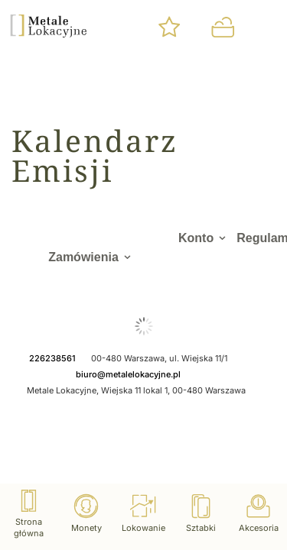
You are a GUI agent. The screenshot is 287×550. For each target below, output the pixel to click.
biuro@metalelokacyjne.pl (128, 374)
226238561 (52, 358)
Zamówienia (83, 257)
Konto (196, 237)
